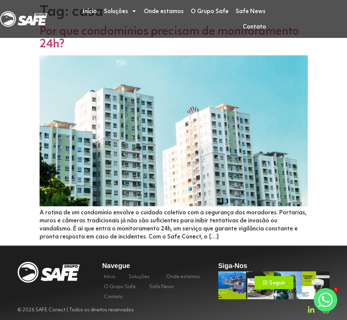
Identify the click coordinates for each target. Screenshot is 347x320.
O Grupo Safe (210, 11)
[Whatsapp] (325, 300)
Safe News (251, 11)
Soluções (120, 11)
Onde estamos (164, 11)
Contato (254, 26)
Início (90, 11)
